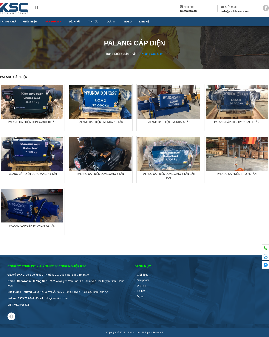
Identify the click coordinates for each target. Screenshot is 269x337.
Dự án (140, 296)
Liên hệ (144, 21)
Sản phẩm (143, 280)
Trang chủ (8, 21)
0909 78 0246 (26, 298)
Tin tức (141, 290)
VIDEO (127, 21)
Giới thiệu (142, 274)
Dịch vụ (141, 285)
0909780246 (188, 11)
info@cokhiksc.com (235, 11)
